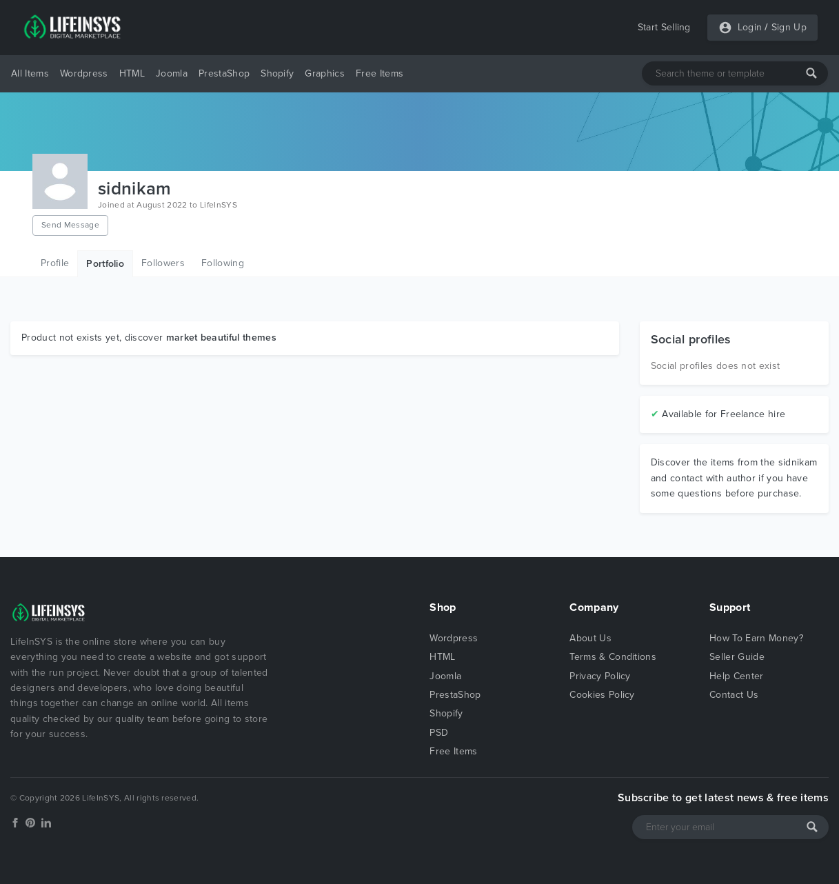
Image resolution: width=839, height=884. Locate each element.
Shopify (277, 73)
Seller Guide (737, 657)
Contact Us (733, 695)
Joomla (172, 73)
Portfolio (105, 264)
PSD (438, 733)
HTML (132, 73)
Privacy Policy (599, 676)
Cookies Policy (601, 695)
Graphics (325, 73)
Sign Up (789, 27)
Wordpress (84, 73)
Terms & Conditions (612, 657)
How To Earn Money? (756, 638)
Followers (163, 263)
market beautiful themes (221, 337)
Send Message (70, 225)
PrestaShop (224, 73)
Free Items (379, 73)
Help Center (736, 676)
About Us (590, 638)
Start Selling (664, 27)
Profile (55, 263)
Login (750, 27)
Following (222, 263)
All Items (30, 73)
